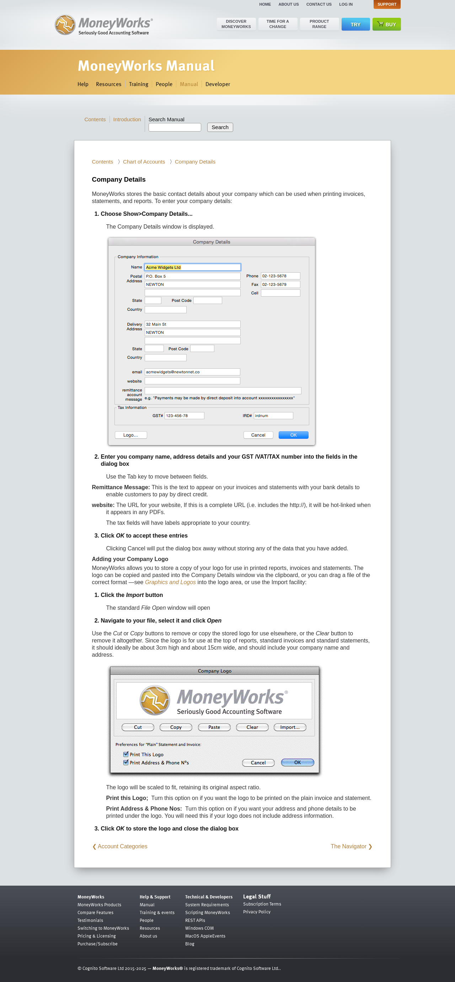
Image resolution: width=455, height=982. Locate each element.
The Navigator (349, 846)
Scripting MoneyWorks (207, 912)
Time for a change (278, 24)
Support (386, 4)
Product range (319, 24)
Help (83, 84)
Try (355, 24)
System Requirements (207, 904)
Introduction (127, 119)
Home (265, 4)
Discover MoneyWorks (236, 24)
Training (138, 84)
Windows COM (199, 928)
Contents (95, 119)
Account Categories (123, 846)
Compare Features (95, 912)
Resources (109, 84)
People (164, 84)
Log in (346, 4)
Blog (189, 943)
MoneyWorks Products (99, 904)
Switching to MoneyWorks (103, 928)
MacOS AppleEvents (205, 935)
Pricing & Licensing (96, 935)
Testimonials (90, 920)
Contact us (319, 4)
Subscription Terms (262, 903)
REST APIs (195, 920)
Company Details (195, 162)
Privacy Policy (257, 911)
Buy (386, 24)
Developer (217, 84)
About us (288, 4)
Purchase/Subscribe (97, 943)
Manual (189, 84)
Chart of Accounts (144, 162)
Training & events (157, 912)
